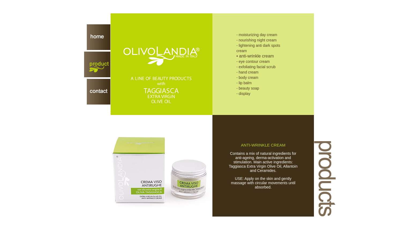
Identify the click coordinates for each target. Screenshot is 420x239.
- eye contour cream (253, 61)
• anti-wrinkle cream (255, 56)
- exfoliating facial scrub (256, 67)
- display (243, 93)
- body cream (247, 77)
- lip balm (244, 83)
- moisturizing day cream (257, 35)
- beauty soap (248, 88)
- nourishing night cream (257, 40)
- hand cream (247, 72)
